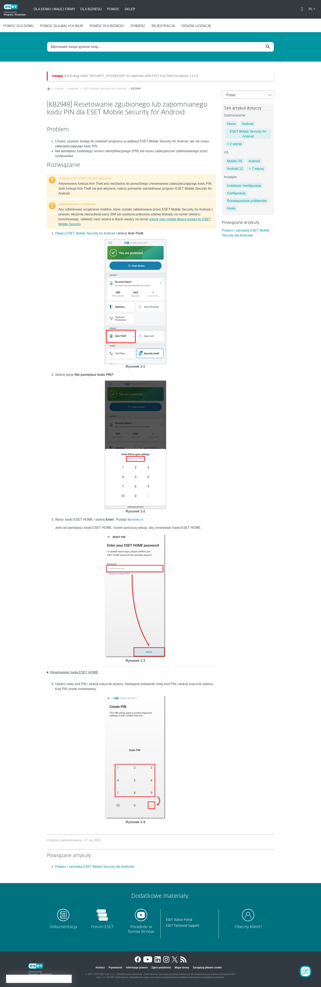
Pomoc (113, 9)
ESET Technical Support (182, 925)
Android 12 (235, 168)
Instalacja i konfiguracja (244, 185)
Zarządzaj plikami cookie (207, 967)
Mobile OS (234, 161)
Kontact (100, 967)
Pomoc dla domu (18, 26)
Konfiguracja (236, 193)
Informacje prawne (137, 967)
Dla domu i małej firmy (54, 9)
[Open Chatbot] (305, 971)
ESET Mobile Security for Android (104, 88)
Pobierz (138, 26)
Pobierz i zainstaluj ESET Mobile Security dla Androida (94, 866)
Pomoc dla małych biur (61, 26)
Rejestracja (163, 26)
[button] (312, 9)
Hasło (231, 208)
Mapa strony (182, 967)
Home (59, 88)
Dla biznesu (91, 9)
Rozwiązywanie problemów (247, 201)
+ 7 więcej (256, 168)
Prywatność (115, 967)
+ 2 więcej (234, 144)
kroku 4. (138, 519)
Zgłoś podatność (161, 967)
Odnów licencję (196, 26)
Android (73, 88)
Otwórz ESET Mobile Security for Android (85, 233)
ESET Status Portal (179, 919)
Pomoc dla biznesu (106, 26)
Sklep (130, 9)
